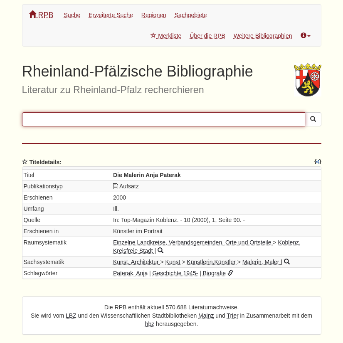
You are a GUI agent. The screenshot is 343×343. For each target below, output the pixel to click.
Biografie (214, 273)
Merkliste (166, 35)
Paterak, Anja (130, 273)
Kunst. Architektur (136, 262)
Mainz (206, 315)
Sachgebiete (191, 15)
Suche (72, 15)
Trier (232, 315)
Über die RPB (207, 35)
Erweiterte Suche (111, 15)
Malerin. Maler (261, 262)
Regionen (153, 15)
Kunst (173, 262)
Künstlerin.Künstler (212, 262)
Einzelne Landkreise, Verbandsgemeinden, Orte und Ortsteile (193, 242)
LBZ (71, 315)
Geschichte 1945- (175, 273)
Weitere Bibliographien (263, 35)
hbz (150, 324)
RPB (41, 14)
